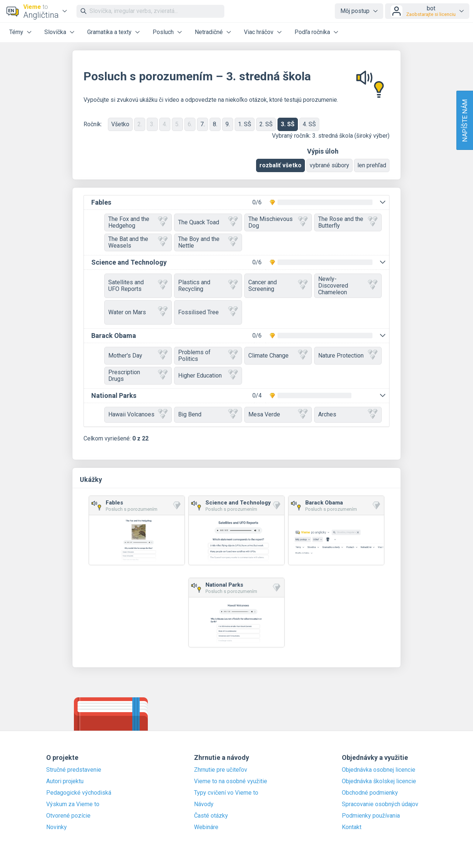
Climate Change (278, 355)
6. (190, 124)
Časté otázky (211, 815)
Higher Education (208, 375)
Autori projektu (65, 781)
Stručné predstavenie (73, 770)
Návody (204, 804)
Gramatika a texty (109, 32)
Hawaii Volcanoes (138, 414)
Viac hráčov (258, 32)
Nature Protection (348, 355)
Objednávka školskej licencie (379, 781)
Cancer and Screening (278, 285)
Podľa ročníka (312, 32)
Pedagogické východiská (78, 792)
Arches (348, 414)
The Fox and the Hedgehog (138, 222)
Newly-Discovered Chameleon (348, 285)
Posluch (163, 32)
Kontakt (351, 827)
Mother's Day (138, 355)
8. (215, 124)
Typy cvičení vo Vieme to (226, 792)
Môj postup (355, 10)
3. (152, 124)
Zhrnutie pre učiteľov (220, 770)
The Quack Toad (208, 222)
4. (165, 124)
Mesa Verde (278, 414)
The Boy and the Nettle (208, 242)
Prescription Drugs (138, 375)
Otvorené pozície (68, 815)
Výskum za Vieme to (72, 804)
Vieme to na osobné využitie (230, 781)
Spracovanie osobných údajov (380, 804)
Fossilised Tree (208, 312)
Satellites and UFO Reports (138, 285)
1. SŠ (244, 124)
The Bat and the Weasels (138, 242)
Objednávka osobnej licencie (378, 770)
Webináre (206, 827)
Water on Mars (138, 312)
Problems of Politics (208, 355)
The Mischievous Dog (278, 222)
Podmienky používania (371, 815)
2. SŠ (266, 124)
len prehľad (371, 165)
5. (177, 124)
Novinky (56, 827)
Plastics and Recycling (208, 285)
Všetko (120, 124)
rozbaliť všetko (280, 165)
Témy (16, 32)
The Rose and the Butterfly (348, 222)
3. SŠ (288, 124)
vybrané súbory (329, 165)
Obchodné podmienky (370, 792)
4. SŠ (309, 124)
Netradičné (209, 32)
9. (227, 124)
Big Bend (208, 414)
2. (139, 124)
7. (202, 124)
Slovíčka (55, 32)
